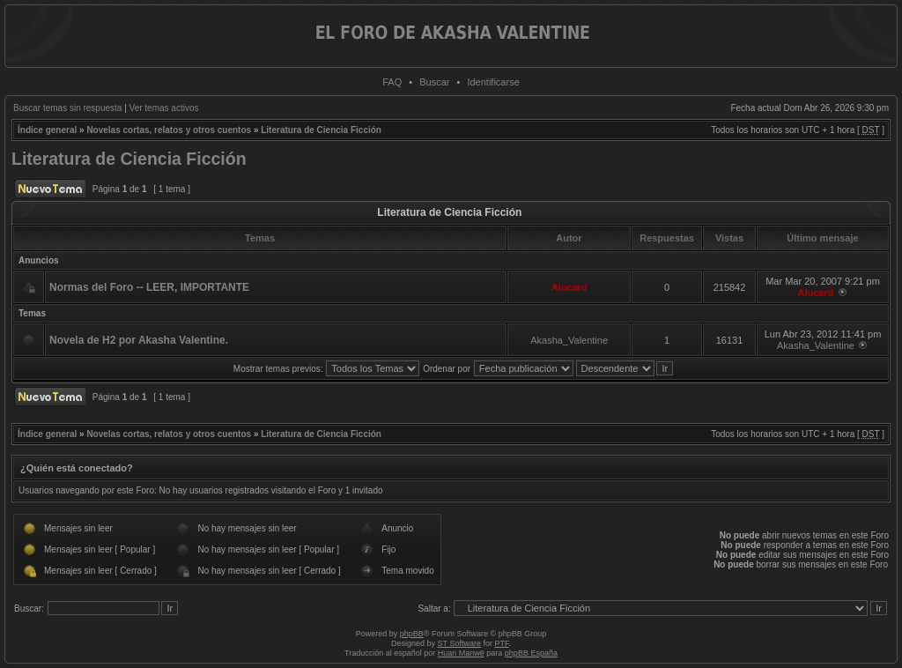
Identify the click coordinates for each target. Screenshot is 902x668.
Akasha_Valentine (569, 340)
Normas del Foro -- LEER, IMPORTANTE (149, 287)
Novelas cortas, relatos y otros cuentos (168, 130)
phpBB (412, 633)
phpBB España (531, 653)
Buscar (434, 82)
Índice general (47, 130)
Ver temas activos (164, 108)
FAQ (392, 82)
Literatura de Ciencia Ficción (321, 130)
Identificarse (493, 82)
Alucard (569, 287)
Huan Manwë (461, 653)
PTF (501, 643)
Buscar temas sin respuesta (67, 108)
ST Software (459, 643)
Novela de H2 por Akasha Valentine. (138, 340)
